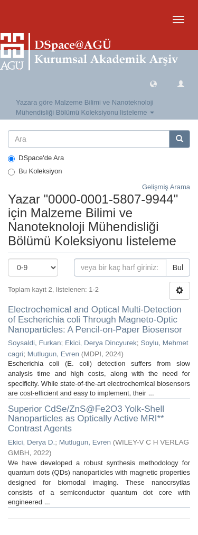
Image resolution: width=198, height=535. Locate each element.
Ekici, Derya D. (31, 442)
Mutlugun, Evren (53, 354)
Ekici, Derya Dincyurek (101, 343)
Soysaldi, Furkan (34, 343)
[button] (153, 83)
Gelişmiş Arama (166, 187)
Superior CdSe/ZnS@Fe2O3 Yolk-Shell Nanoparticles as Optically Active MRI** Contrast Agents (86, 418)
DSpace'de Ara (36, 158)
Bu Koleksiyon (35, 171)
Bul (178, 267)
